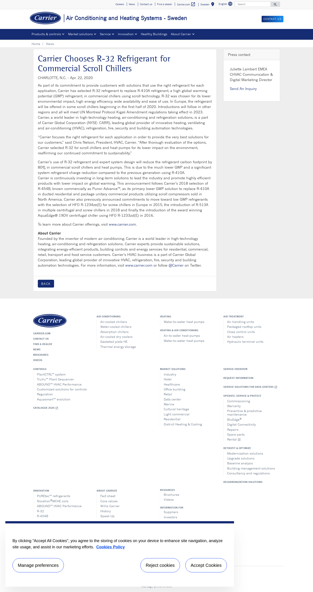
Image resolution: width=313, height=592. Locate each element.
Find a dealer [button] (164, 4)
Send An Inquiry (243, 88)
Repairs (232, 429)
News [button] (132, 4)
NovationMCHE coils (53, 501)
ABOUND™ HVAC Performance (59, 384)
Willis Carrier (110, 506)
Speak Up (107, 516)
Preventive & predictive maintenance (244, 412)
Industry (170, 374)
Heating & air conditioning (179, 330)
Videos (37, 360)
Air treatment (233, 316)
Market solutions (173, 369)
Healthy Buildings (154, 34)
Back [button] (46, 284)
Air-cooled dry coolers (116, 337)
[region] (119, 554)
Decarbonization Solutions (243, 482)
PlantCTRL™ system (51, 374)
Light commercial (177, 414)
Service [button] (105, 34)
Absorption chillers (114, 332)
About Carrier (107, 490)
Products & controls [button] (46, 34)
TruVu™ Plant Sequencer (55, 379)
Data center (172, 399)
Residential (172, 419)
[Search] (253, 4)
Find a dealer (42, 344)
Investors (170, 517)
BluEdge (234, 419)
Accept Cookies (206, 565)
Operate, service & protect (242, 395)
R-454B (42, 516)
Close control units (241, 332)
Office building (174, 389)
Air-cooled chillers (113, 322)
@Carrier (176, 265)
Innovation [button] (126, 34)
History (105, 511)
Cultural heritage (176, 409)
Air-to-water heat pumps (182, 335)
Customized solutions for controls (62, 389)
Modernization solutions (245, 453)
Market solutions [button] (80, 34)
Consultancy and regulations (248, 473)
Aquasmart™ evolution (54, 399)
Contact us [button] (146, 4)
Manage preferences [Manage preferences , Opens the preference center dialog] (38, 565)
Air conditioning (109, 316)
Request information (238, 378)
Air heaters (235, 337)
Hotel (168, 379)
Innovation (41, 490)
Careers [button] (119, 4)
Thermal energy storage (118, 347)
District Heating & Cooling (183, 424)
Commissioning (238, 401)
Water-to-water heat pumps (184, 322)
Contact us (41, 338)
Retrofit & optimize (237, 448)
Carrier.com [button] (186, 4)
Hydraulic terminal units (245, 341)
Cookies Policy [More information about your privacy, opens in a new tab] (110, 547)
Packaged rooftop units (244, 327)
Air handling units (240, 322)
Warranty (234, 406)
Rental (234, 439)
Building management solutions (251, 468)
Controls (39, 369)
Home (36, 44)
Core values (109, 501)
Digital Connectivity (241, 424)
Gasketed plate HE (113, 341)
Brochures (40, 354)
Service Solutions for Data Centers (250, 387)
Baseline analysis (240, 463)
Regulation (45, 394)
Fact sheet (107, 496)
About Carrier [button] (181, 34)
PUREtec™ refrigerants (53, 496)
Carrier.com (41, 333)
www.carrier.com (122, 224)
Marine (169, 404)
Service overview (235, 369)
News (36, 349)
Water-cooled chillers (115, 327)
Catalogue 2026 (45, 408)
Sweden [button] (208, 5)
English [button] (226, 4)
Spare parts (236, 434)
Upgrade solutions (240, 458)
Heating (165, 316)
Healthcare (172, 384)
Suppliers (171, 512)
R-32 (40, 511)
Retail (168, 394)
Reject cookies (160, 565)
